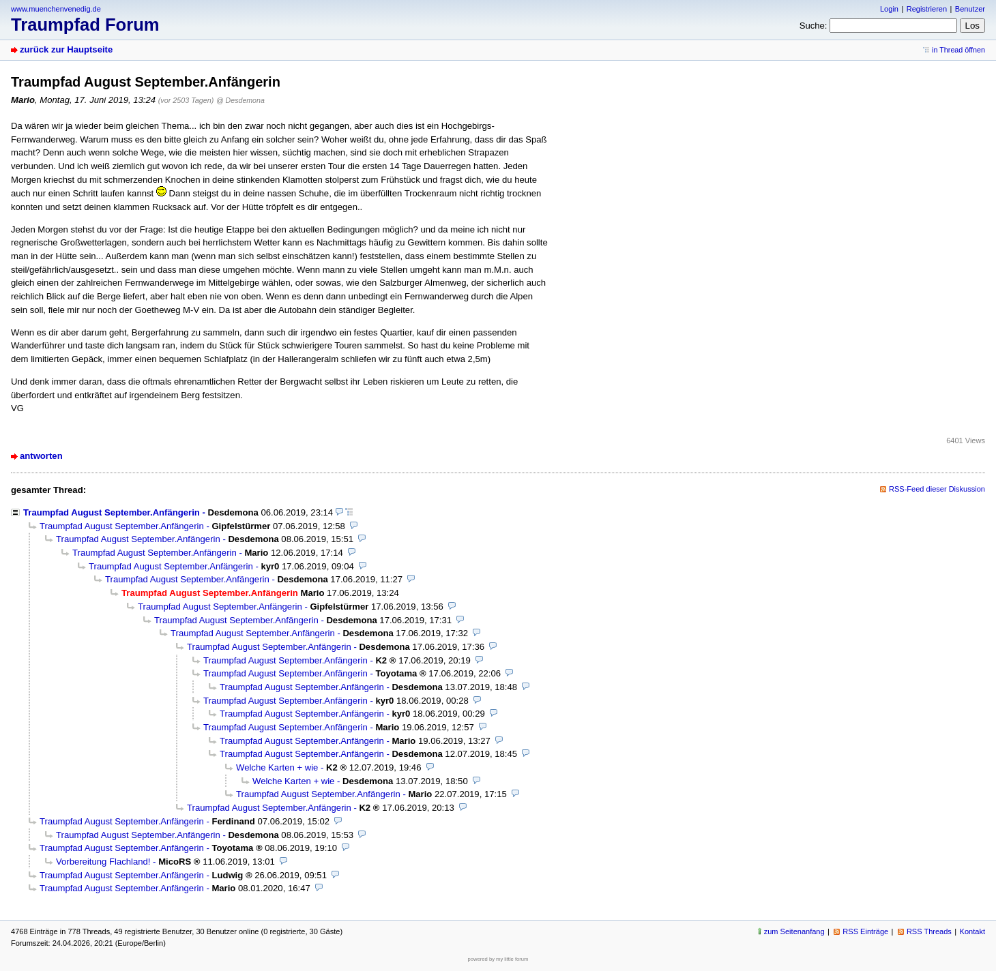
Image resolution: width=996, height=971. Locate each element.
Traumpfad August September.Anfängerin (111, 512)
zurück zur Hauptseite (66, 49)
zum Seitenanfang (794, 931)
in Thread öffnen (958, 50)
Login (889, 9)
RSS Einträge (865, 931)
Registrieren (927, 9)
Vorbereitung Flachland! (103, 861)
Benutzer (970, 9)
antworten (41, 456)
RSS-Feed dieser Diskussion (937, 489)
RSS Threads (929, 931)
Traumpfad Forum (85, 24)
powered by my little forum (498, 959)
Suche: (813, 25)
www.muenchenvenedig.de (56, 9)
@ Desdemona (240, 100)
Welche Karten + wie (277, 767)
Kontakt (972, 931)
